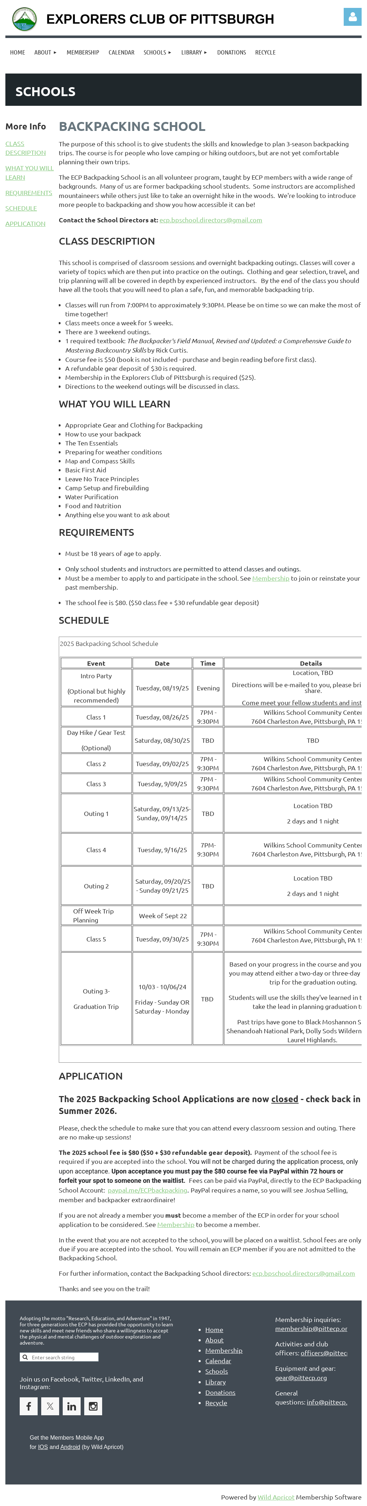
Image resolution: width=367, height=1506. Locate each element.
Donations (220, 1392)
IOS (43, 1447)
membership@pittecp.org (313, 1328)
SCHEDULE (21, 208)
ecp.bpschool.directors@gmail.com (210, 219)
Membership (271, 578)
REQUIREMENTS (28, 192)
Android (70, 1447)
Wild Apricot (276, 1497)
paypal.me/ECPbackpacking (147, 1190)
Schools (216, 1371)
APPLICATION (25, 223)
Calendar (218, 1360)
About (214, 1340)
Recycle (216, 1402)
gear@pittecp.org (301, 1377)
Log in (353, 17)
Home (214, 1329)
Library (215, 1381)
